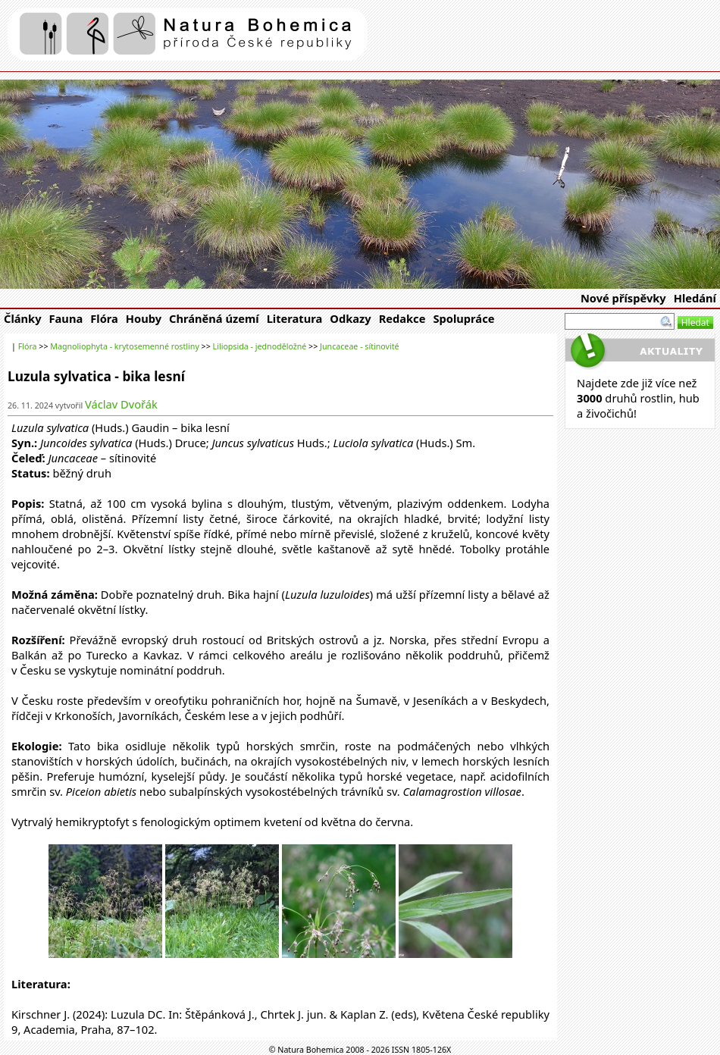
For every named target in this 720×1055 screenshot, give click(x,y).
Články (23, 318)
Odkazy (350, 318)
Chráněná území (214, 318)
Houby (143, 318)
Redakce (402, 318)
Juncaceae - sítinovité (359, 346)
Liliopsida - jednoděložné (260, 346)
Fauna (66, 318)
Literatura (295, 318)
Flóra (104, 318)
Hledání (695, 297)
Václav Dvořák (121, 404)
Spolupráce (463, 318)
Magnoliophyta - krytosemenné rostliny (124, 346)
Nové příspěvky (623, 297)
